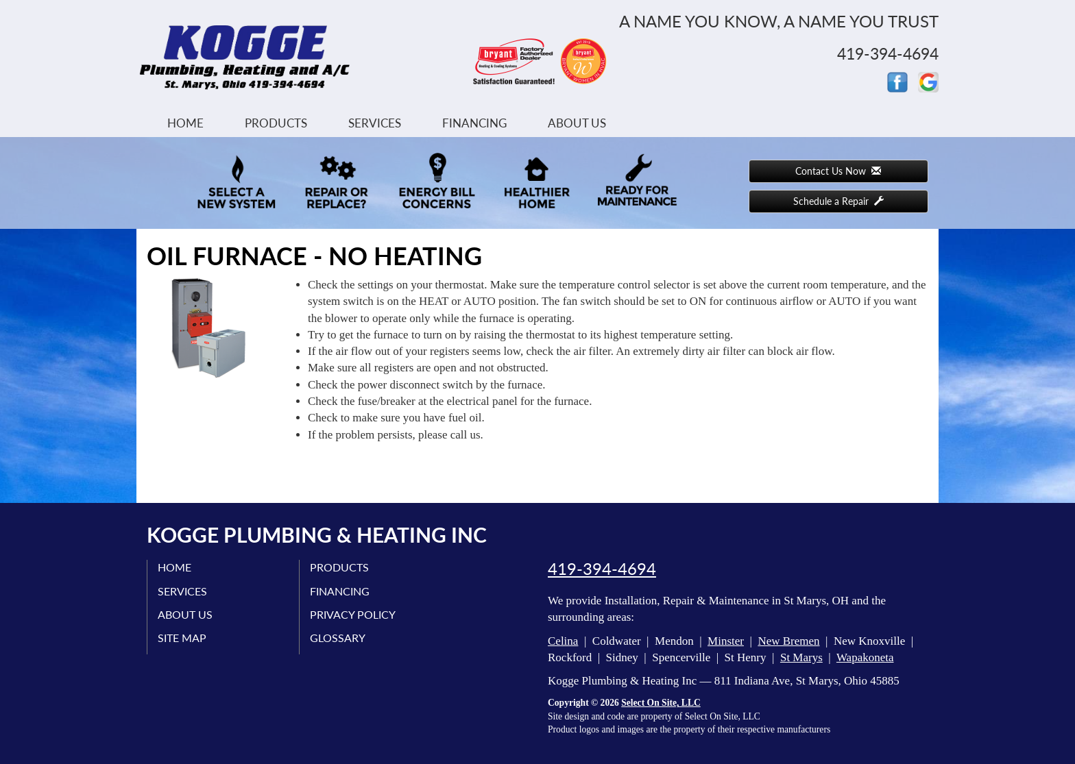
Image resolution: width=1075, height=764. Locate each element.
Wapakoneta (865, 657)
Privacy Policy (353, 614)
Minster (726, 641)
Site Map (182, 637)
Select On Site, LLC (661, 703)
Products (276, 123)
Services (374, 123)
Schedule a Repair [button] (838, 201)
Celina (563, 641)
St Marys (801, 657)
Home (185, 123)
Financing (474, 123)
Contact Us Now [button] (838, 171)
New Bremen (788, 641)
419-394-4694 (602, 568)
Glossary (337, 637)
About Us (577, 123)
